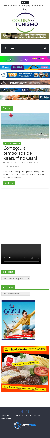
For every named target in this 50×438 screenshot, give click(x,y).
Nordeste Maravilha (12, 143)
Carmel (38, 162)
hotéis (11, 166)
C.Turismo (28, 162)
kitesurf (17, 166)
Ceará (5, 166)
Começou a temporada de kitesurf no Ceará (20, 153)
